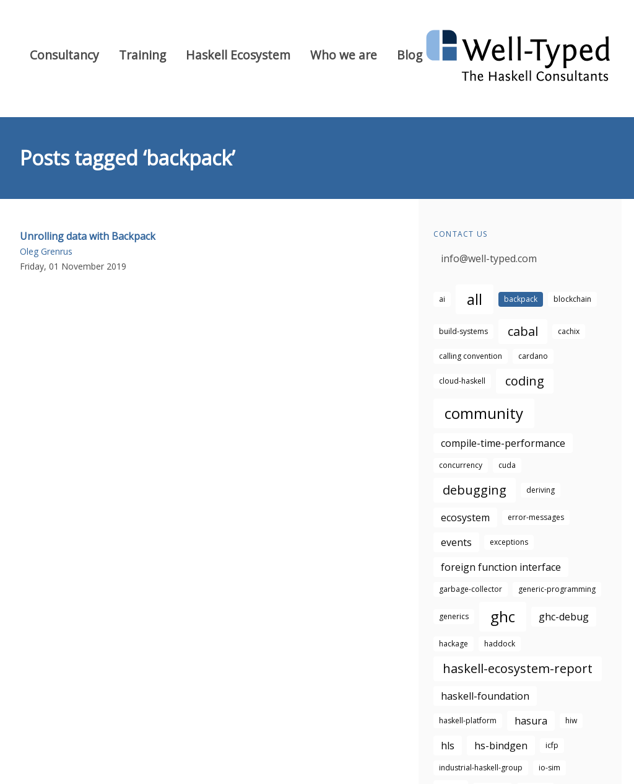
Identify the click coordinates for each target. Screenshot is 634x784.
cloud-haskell (462, 381)
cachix (569, 331)
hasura (531, 721)
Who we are (343, 54)
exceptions (509, 542)
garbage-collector (470, 589)
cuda (507, 465)
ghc (502, 616)
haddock (499, 643)
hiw (571, 720)
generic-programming (557, 589)
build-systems (463, 331)
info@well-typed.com (489, 258)
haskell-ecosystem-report (518, 668)
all (474, 299)
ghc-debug (564, 616)
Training (142, 54)
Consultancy (64, 54)
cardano (533, 356)
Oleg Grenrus (46, 251)
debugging (474, 490)
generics (454, 616)
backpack (520, 299)
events (456, 542)
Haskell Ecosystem (238, 54)
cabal (523, 331)
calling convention (470, 356)
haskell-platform (468, 720)
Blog (409, 54)
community (484, 413)
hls (447, 745)
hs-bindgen (501, 745)
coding (524, 380)
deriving (540, 490)
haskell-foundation (485, 696)
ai (442, 299)
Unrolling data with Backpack (87, 236)
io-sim (549, 767)
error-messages (536, 517)
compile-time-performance (503, 443)
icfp (551, 745)
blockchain (572, 299)
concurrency (460, 465)
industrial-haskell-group (481, 767)
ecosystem (465, 517)
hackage (453, 643)
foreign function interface (501, 567)
